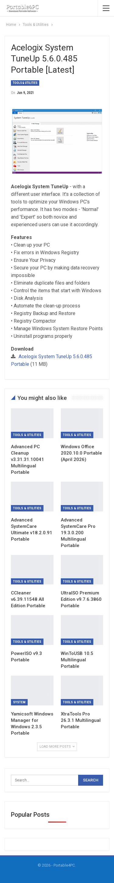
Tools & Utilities (25, 83)
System (19, 702)
